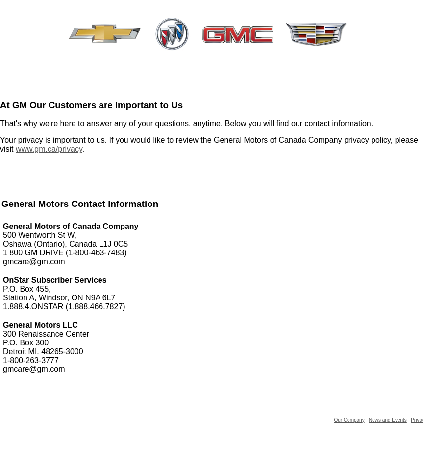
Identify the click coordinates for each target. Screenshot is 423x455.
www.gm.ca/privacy (49, 149)
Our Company (349, 420)
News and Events (388, 420)
